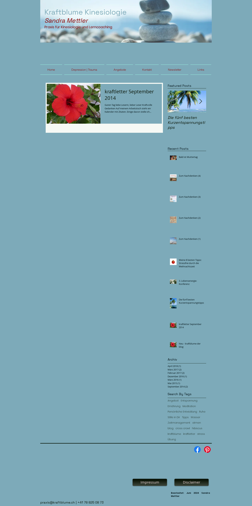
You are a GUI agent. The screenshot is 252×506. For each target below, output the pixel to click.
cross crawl (183, 428)
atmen (196, 422)
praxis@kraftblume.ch (57, 502)
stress (201, 434)
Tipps (185, 417)
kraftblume (174, 434)
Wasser (195, 417)
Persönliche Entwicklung (182, 411)
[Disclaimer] (191, 482)
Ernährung (174, 406)
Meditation (189, 406)
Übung (172, 439)
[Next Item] (200, 101)
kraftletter (189, 434)
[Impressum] (150, 482)
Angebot (173, 400)
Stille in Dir (174, 417)
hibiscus (197, 428)
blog (170, 428)
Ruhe (202, 411)
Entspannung (189, 400)
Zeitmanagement (179, 422)
